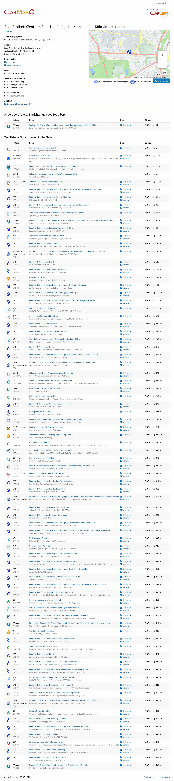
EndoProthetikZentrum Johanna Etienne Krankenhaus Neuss (54, 576)
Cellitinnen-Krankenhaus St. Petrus (44, 646)
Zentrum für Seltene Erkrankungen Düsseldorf (48, 473)
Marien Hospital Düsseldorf (40, 546)
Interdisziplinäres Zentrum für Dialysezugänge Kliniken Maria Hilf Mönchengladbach (63, 700)
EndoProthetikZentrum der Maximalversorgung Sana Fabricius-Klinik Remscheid (62, 522)
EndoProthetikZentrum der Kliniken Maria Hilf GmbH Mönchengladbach (59, 669)
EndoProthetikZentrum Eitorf (41, 654)
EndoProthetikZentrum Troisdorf (43, 323)
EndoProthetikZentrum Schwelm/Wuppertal (48, 757)
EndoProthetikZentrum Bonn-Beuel (44, 347)
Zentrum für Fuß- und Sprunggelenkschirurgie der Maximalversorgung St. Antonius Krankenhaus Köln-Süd (72, 220)
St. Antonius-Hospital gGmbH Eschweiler (46, 742)
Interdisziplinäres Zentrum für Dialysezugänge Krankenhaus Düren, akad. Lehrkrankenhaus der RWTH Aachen (74, 496)
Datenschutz (150, 777)
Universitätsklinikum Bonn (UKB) (43, 396)
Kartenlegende (161, 81)
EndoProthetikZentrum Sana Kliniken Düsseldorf (49, 331)
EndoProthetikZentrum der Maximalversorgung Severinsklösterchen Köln (59, 205)
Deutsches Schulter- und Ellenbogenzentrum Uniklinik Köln (54, 166)
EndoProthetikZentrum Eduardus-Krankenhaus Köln (51, 228)
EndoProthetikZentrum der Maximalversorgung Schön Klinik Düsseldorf (59, 569)
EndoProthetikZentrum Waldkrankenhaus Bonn (49, 507)
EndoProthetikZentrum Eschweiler (43, 734)
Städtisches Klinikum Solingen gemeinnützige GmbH (51, 434)
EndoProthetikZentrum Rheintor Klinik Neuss (48, 515)
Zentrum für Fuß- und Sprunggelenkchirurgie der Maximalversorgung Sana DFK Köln (63, 125)
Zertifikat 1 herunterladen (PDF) (18, 104)
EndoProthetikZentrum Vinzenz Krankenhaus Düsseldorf (52, 561)
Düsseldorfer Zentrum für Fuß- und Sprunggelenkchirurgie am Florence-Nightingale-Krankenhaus (69, 623)
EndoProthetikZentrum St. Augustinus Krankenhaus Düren (53, 553)
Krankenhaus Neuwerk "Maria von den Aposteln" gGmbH (52, 677)
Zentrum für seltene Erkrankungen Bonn (46, 427)
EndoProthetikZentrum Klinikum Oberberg (47, 749)
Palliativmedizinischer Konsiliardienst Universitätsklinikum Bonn (55, 419)
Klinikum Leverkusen (37, 277)
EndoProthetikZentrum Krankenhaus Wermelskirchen (51, 481)
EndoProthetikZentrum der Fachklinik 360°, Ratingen (51, 592)
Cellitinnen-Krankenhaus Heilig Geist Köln (46, 235)
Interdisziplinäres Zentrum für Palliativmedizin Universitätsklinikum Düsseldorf (61, 465)
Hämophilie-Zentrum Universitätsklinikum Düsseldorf (51, 450)
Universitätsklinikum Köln (40, 155)
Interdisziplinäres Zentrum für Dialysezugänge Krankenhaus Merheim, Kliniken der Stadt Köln (67, 251)
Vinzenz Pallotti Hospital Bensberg (43, 316)
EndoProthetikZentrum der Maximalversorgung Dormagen (53, 292)
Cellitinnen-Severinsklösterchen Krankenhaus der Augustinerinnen (56, 212)
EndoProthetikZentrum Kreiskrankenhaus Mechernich (51, 638)
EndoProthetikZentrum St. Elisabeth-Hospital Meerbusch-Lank (55, 661)
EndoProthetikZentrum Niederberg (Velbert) (48, 718)
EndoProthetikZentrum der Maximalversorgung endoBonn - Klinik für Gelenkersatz (63, 354)
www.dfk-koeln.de (12, 65)
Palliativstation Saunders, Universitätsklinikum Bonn (51, 380)
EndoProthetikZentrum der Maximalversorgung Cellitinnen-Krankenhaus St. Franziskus (65, 189)
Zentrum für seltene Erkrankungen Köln (46, 181)
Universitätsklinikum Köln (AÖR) (42, 148)
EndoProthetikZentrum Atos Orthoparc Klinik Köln (50, 197)
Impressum (164, 777)
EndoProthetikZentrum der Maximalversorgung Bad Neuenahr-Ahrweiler (59, 726)
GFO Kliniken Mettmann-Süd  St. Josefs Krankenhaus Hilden (54, 339)
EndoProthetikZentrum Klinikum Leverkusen (47, 269)
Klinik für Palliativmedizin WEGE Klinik (45, 388)
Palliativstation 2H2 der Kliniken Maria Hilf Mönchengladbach (54, 692)
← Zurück (8, 31)
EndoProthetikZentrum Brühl (41, 262)
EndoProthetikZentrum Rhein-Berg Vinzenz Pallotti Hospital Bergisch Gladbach (62, 300)
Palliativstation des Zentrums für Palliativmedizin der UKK (53, 174)
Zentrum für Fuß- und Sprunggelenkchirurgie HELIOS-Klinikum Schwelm (59, 765)
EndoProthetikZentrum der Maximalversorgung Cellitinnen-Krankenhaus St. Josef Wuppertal (68, 584)
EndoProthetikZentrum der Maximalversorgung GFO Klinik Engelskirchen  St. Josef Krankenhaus (69, 530)
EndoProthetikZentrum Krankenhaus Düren (47, 489)
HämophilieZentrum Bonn (40, 411)
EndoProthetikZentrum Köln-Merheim (45, 243)
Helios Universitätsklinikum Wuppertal (45, 600)
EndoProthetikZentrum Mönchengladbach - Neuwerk (51, 685)
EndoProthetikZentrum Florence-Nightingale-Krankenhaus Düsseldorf (58, 615)
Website (124, 158)
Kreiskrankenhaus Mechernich (41, 631)
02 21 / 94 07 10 (11, 62)
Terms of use (138, 77)
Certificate (125, 125)
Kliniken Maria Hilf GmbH (39, 711)
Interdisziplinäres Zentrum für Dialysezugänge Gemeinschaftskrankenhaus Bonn (62, 362)
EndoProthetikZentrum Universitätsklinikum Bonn (50, 404)
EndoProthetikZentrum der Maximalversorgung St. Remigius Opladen (58, 285)
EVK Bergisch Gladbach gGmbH (42, 308)
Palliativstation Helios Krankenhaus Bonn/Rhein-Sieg (51, 373)
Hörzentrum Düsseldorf (39, 442)
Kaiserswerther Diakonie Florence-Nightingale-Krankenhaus (54, 607)
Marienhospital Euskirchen (40, 538)
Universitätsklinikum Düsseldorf (42, 458)
